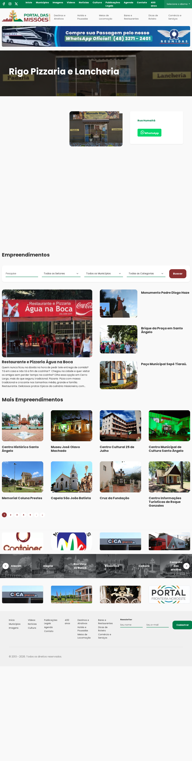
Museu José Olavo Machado (65, 449)
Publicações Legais (113, 4)
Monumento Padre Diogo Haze (165, 296)
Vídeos (71, 2)
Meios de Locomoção (105, 17)
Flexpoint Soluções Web (181, 657)
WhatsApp (149, 132)
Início (29, 2)
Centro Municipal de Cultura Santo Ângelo (166, 449)
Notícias (84, 2)
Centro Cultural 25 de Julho (117, 449)
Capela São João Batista (71, 498)
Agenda (128, 2)
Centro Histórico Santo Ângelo (20, 449)
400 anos (154, 4)
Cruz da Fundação (114, 498)
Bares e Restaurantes (131, 17)
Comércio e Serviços (174, 17)
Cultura (97, 2)
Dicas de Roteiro (153, 17)
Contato (142, 2)
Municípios (42, 2)
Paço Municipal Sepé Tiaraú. (164, 368)
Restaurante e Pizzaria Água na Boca (37, 365)
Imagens (58, 2)
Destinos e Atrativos (59, 17)
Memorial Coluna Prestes (22, 498)
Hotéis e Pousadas (82, 17)
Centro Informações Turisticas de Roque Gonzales (165, 502)
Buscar (177, 277)
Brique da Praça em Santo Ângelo (162, 334)
